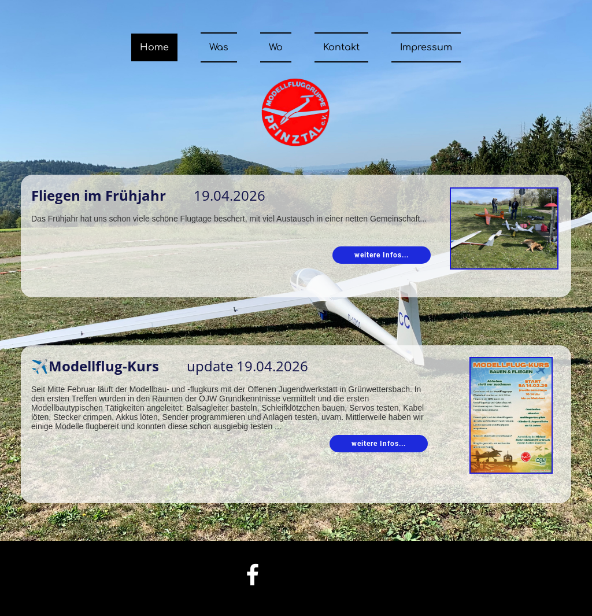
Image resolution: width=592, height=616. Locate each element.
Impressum (426, 47)
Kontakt (341, 47)
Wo (276, 47)
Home (154, 47)
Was (218, 47)
